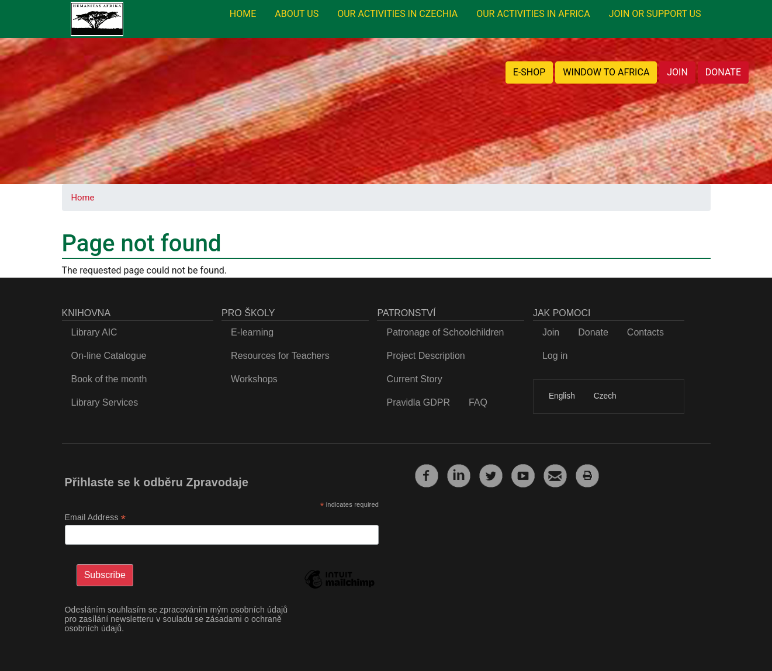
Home (83, 197)
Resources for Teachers (280, 356)
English (562, 396)
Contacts (645, 332)
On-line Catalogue (109, 356)
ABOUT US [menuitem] (297, 13)
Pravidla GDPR (417, 402)
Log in (555, 356)
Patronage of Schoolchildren (445, 332)
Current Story (414, 379)
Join (550, 332)
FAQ (478, 402)
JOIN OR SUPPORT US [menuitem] (655, 13)
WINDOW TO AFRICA (606, 72)
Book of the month (109, 379)
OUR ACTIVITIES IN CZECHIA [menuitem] (397, 13)
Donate (593, 332)
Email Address (95, 517)
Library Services (105, 402)
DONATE (723, 72)
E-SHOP (529, 72)
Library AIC (94, 332)
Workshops (254, 379)
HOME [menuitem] (243, 13)
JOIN (677, 72)
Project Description (425, 356)
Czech (605, 396)
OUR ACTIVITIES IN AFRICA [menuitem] (533, 13)
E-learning (252, 332)
